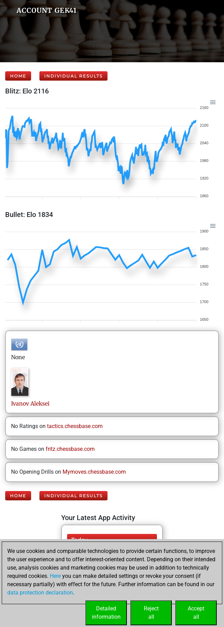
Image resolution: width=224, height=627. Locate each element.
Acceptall (196, 612)
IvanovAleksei (30, 403)
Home (18, 76)
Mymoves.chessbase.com (94, 472)
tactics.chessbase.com (75, 426)
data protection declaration (40, 592)
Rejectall (151, 612)
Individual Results (73, 76)
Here (55, 576)
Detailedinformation (106, 612)
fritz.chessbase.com (70, 449)
